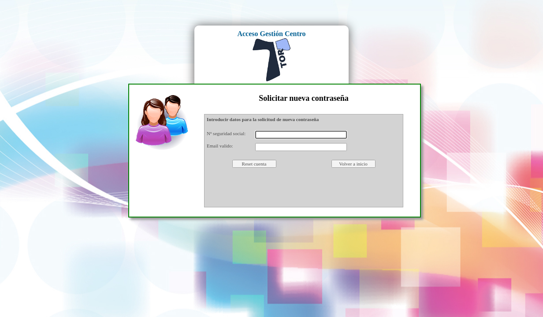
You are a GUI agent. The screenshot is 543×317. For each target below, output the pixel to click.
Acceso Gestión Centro (271, 33)
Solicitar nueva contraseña (304, 98)
